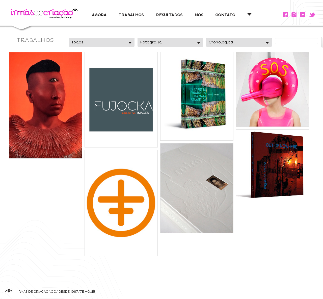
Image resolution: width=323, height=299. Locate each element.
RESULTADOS (169, 15)
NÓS (199, 15)
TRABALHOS (131, 15)
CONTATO (225, 15)
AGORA (99, 15)
